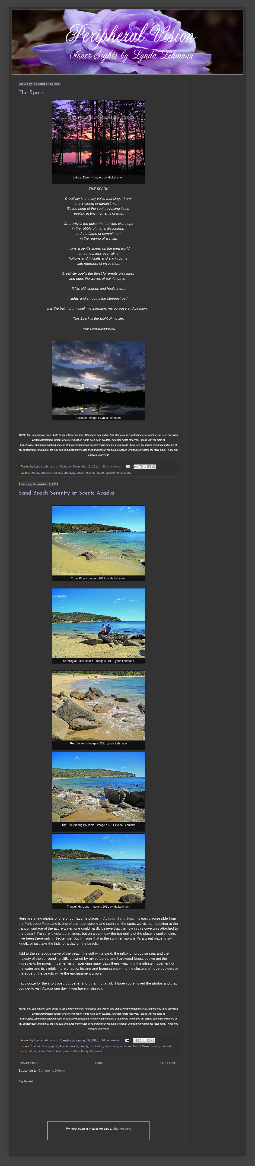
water (98, 1051)
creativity (69, 472)
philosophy (124, 472)
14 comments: (111, 1040)
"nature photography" (44, 1046)
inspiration (96, 1046)
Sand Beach (127, 918)
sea (67, 1051)
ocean (41, 1051)
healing (89, 472)
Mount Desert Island (146, 1046)
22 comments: (112, 466)
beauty (35, 472)
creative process (51, 472)
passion (110, 472)
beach (74, 1046)
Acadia (108, 918)
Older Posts (168, 1063)
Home (99, 1063)
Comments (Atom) (51, 1070)
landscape (111, 1046)
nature (100, 472)
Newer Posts (29, 1063)
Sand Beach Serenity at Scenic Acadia (66, 493)
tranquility (87, 1051)
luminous (125, 1046)
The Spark (31, 92)
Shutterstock (121, 1128)
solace (75, 1051)
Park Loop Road (37, 923)
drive (79, 472)
